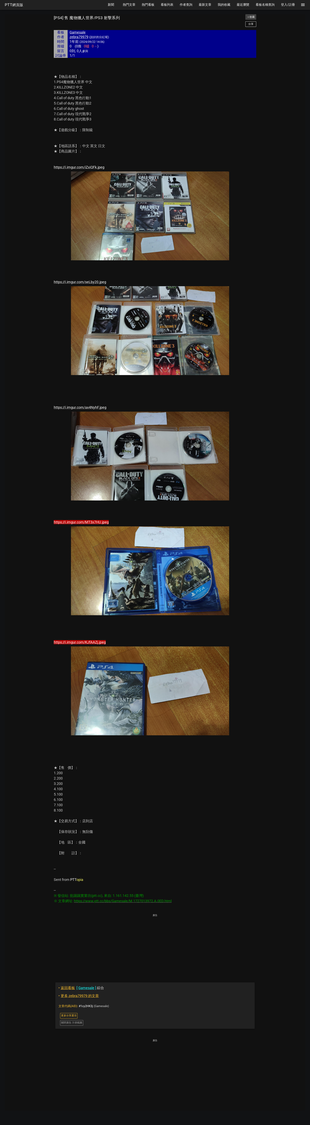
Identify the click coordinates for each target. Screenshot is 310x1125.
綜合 (81, 988)
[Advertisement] (155, 945)
